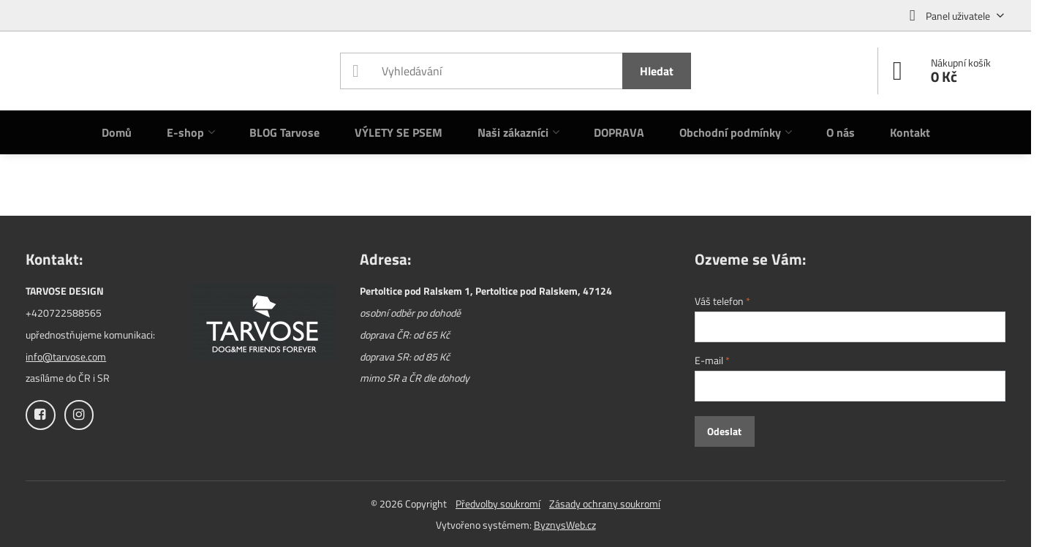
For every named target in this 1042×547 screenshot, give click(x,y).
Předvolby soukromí (498, 503)
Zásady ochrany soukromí (604, 503)
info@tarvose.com (66, 356)
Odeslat (724, 431)
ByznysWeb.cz (565, 524)
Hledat (656, 71)
